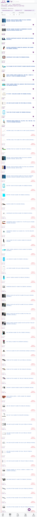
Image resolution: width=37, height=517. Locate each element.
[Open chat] (29, 509)
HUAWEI (6, 4)
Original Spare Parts (16, 4)
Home (2, 4)
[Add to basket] (33, 24)
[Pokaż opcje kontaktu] (11, 1)
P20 (10, 4)
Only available (21, 12)
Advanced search (11, 8)
